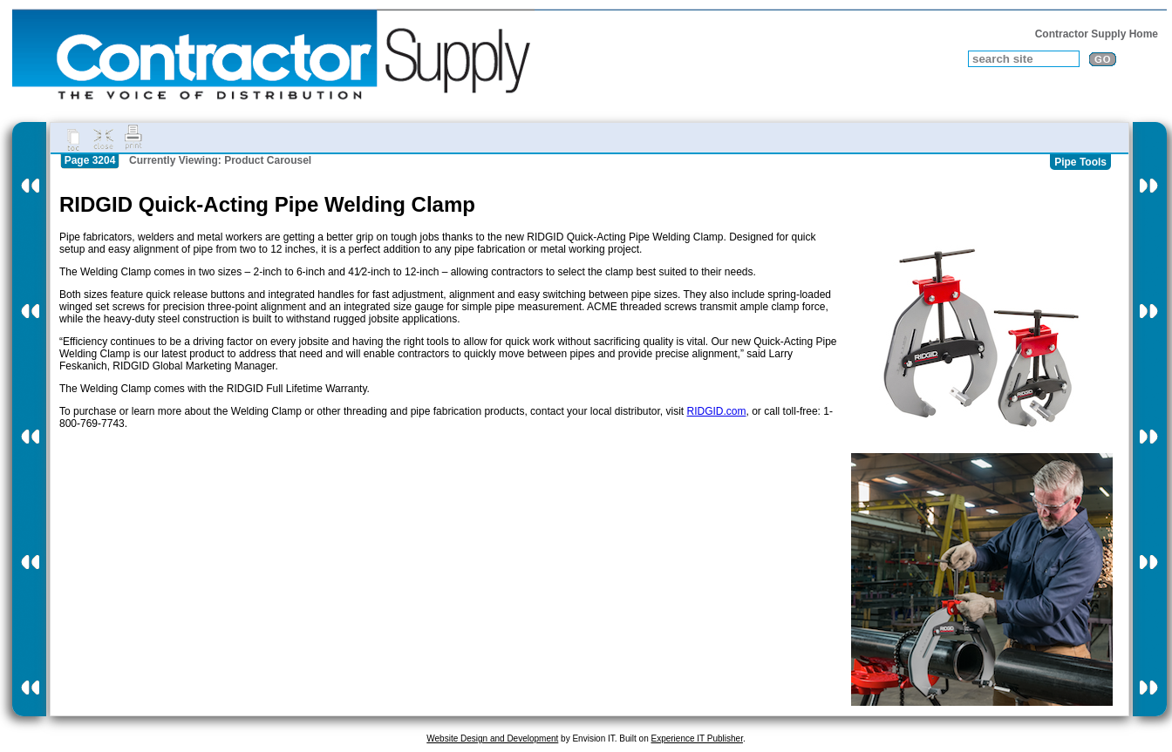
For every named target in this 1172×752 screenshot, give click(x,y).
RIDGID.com (716, 411)
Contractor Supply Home (1096, 34)
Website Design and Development (492, 738)
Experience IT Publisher (696, 738)
